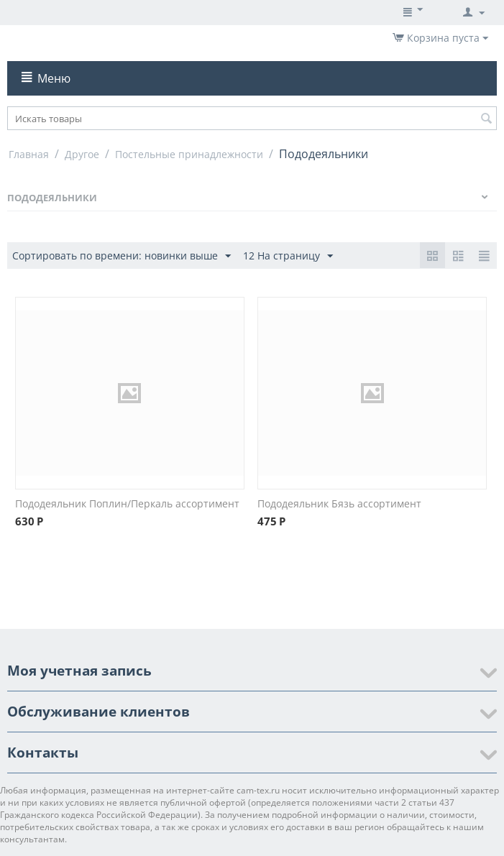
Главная (29, 154)
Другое (82, 154)
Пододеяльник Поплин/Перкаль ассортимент (127, 503)
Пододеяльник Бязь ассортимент (339, 503)
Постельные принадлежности (189, 154)
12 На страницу (288, 256)
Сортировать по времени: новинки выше (121, 256)
